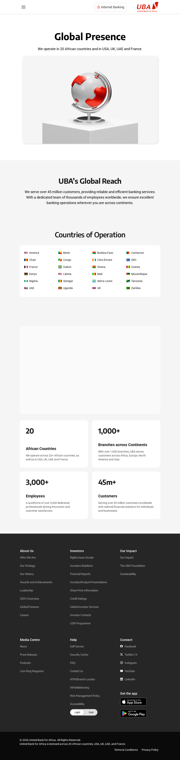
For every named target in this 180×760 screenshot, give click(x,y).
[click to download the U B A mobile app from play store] (133, 713)
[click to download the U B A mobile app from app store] (133, 702)
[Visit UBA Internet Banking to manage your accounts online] (110, 7)
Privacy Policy (150, 749)
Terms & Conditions (126, 749)
